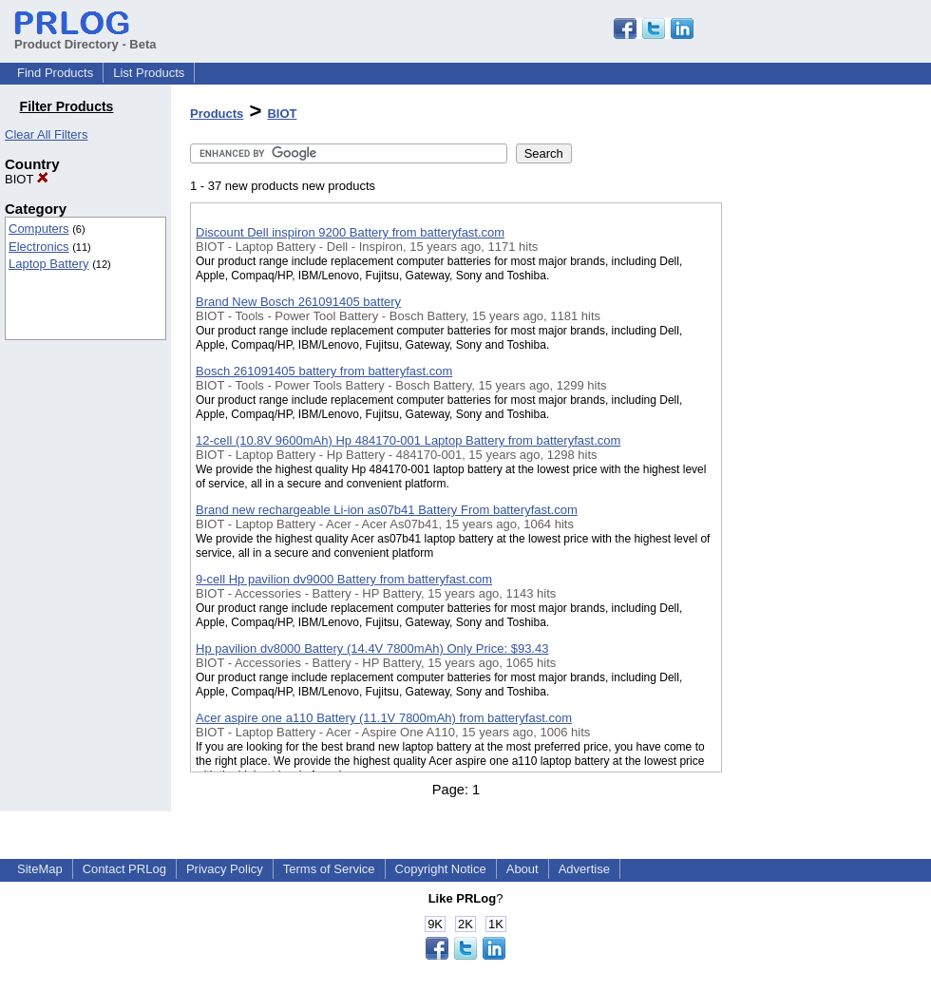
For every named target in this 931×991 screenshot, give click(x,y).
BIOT (26, 179)
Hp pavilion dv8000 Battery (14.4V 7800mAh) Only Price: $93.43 (372, 648)
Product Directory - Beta (85, 37)
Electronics (39, 246)
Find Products (55, 73)
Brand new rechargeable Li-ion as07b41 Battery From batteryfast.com (387, 510)
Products (216, 113)
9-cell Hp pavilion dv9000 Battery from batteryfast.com (344, 579)
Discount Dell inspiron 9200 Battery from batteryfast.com (350, 232)
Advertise (584, 869)
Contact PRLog (124, 869)
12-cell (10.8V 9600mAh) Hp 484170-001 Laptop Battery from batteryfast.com (408, 440)
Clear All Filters (46, 134)
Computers (39, 228)
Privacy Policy (224, 869)
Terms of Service (329, 869)
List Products (148, 73)
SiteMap (40, 869)
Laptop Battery (49, 264)
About (522, 869)
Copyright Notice (440, 869)
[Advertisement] (817, 493)
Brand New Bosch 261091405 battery (298, 302)
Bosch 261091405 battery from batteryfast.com (324, 371)
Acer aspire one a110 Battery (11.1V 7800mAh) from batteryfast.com (384, 718)
